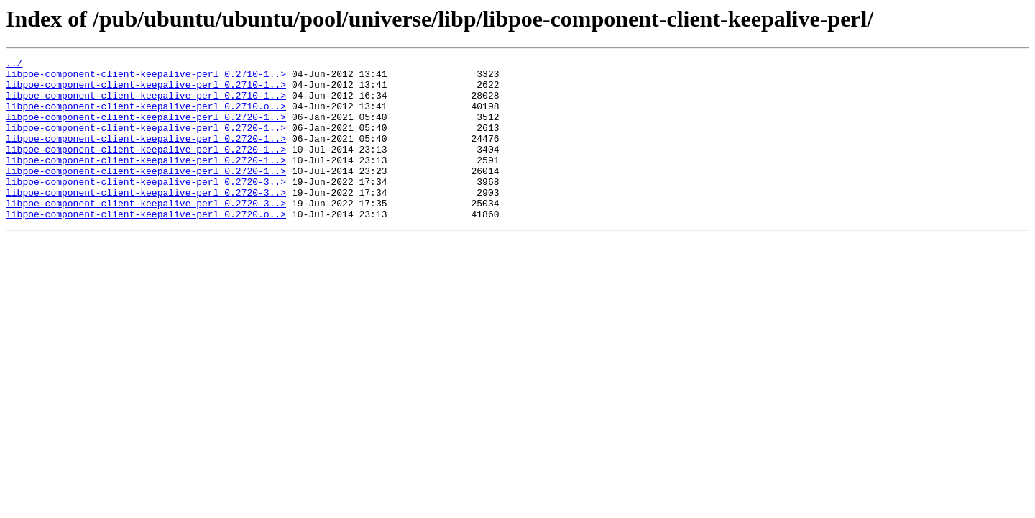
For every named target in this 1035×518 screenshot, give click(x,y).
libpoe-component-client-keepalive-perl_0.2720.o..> (146, 246)
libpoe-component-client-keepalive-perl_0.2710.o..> (146, 116)
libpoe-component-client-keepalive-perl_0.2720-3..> (146, 207)
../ (14, 64)
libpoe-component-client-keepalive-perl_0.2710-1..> (146, 77)
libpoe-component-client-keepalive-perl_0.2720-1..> (146, 129)
